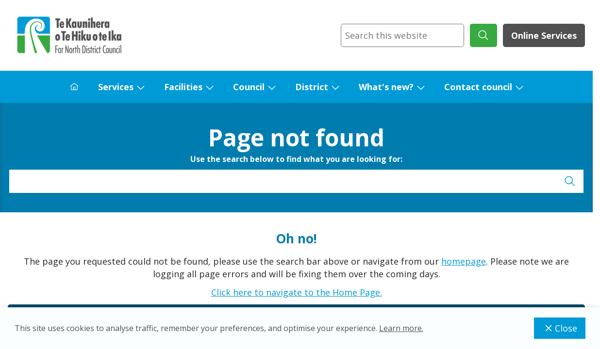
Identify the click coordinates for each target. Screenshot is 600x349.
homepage (463, 261)
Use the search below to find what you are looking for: (296, 159)
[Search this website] (402, 35)
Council (249, 87)
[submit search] (483, 35)
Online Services (544, 35)
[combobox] (402, 35)
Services (115, 87)
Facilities (183, 87)
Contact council (478, 87)
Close (559, 328)
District (311, 87)
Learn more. (401, 328)
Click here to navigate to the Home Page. (296, 292)
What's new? (386, 87)
